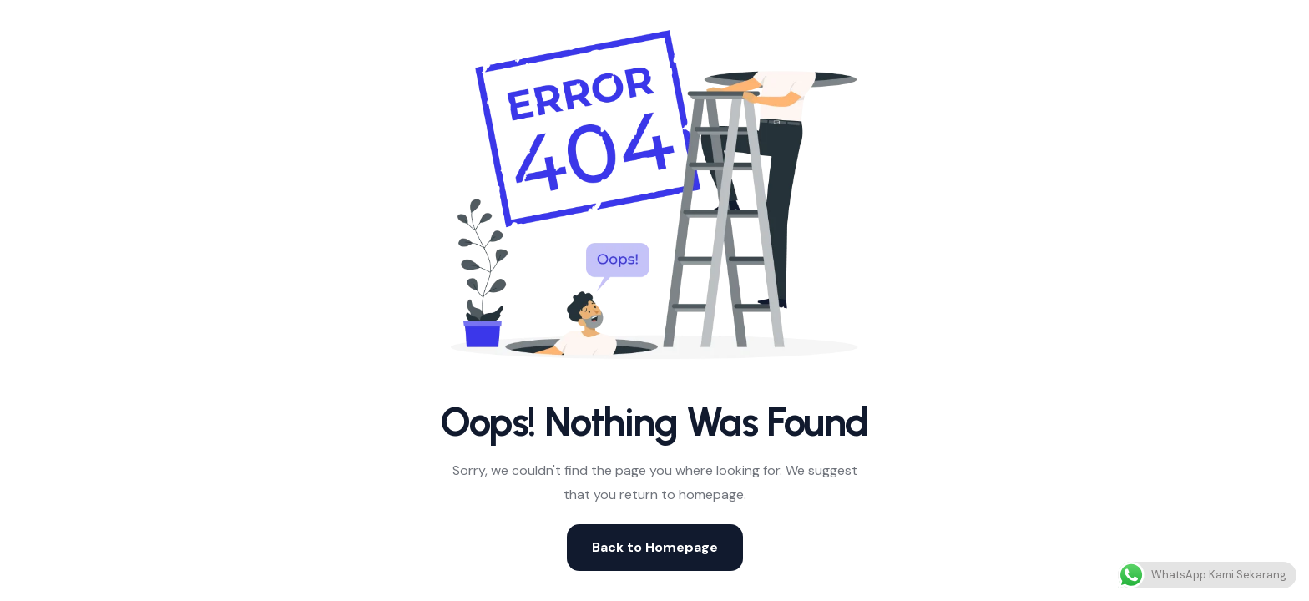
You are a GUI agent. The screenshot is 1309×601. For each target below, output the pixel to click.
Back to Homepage (655, 547)
